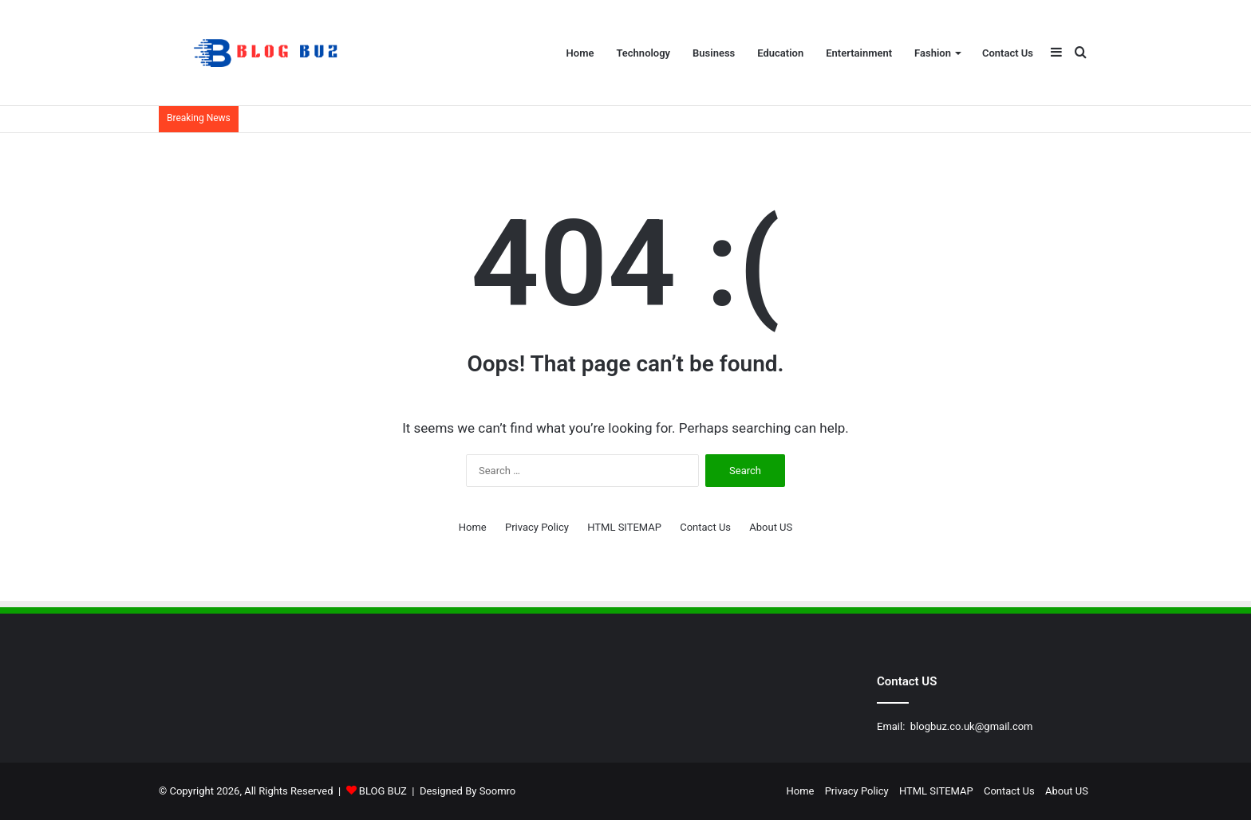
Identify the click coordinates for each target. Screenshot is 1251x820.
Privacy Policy (537, 527)
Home (580, 53)
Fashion (932, 53)
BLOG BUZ (383, 791)
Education (780, 53)
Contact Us (1007, 53)
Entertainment (859, 53)
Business (714, 53)
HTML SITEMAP (624, 527)
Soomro (497, 791)
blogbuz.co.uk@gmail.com (971, 726)
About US (770, 527)
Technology (643, 53)
